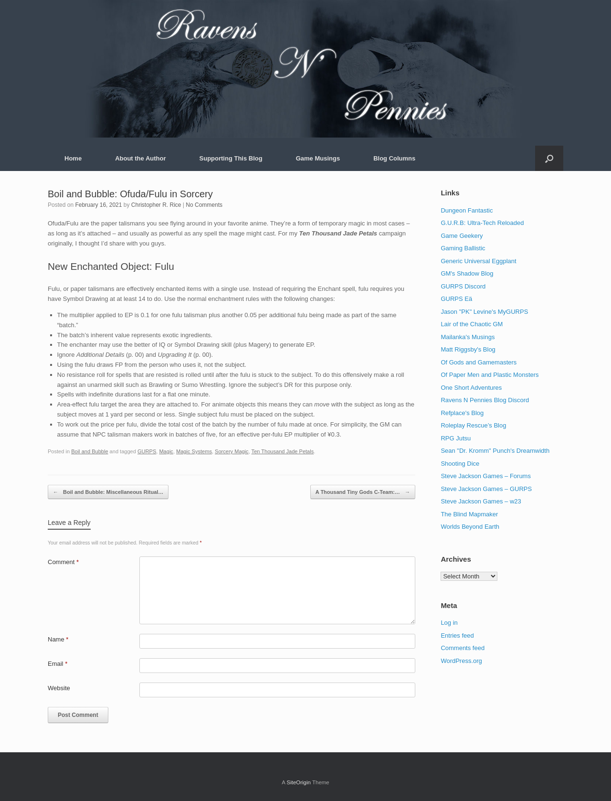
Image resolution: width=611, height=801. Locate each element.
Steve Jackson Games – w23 (481, 501)
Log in (449, 622)
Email (57, 663)
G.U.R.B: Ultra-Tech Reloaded (482, 222)
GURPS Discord (463, 286)
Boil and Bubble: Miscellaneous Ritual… (108, 492)
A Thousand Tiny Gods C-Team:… (363, 492)
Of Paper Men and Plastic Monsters (489, 374)
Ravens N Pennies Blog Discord (485, 400)
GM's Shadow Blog (467, 273)
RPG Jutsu (456, 438)
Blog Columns (394, 158)
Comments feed (463, 647)
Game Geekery (462, 235)
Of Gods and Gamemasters (478, 362)
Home (73, 158)
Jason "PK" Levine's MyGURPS (484, 311)
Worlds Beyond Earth (470, 526)
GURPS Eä (456, 298)
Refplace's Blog (462, 413)
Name (58, 639)
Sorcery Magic (232, 451)
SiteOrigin (298, 782)
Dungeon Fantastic (467, 210)
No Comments (204, 205)
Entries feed (457, 635)
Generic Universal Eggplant (478, 261)
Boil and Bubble (89, 451)
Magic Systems (194, 451)
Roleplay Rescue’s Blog (473, 425)
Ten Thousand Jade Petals (283, 451)
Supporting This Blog (231, 158)
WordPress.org (461, 660)
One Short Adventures (471, 387)
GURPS (146, 451)
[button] (549, 158)
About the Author (140, 158)
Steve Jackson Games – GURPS (486, 488)
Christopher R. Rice (156, 205)
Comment (63, 562)
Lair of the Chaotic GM (472, 324)
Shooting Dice (460, 463)
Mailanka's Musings (468, 337)
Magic (166, 451)
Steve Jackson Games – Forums (486, 476)
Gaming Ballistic (463, 248)
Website (59, 688)
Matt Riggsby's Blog (468, 349)
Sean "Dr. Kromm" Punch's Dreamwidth (495, 450)
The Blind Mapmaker (469, 514)
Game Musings (318, 158)
